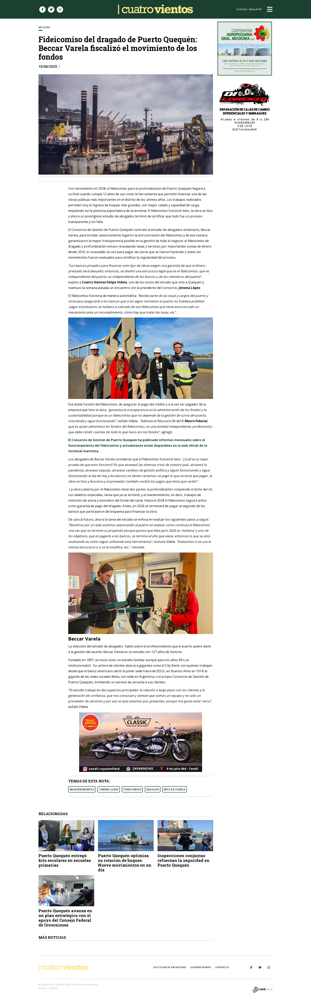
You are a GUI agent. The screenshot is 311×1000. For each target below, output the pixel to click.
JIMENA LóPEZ (108, 789)
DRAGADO (152, 789)
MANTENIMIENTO (82, 789)
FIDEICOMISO (132, 789)
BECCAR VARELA (174, 789)
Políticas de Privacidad (169, 967)
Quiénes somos (200, 967)
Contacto (222, 967)
